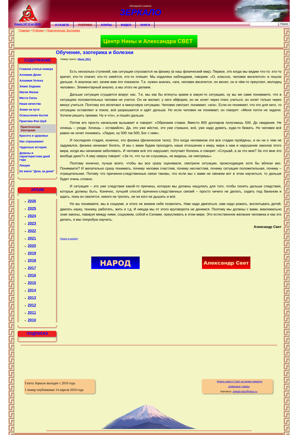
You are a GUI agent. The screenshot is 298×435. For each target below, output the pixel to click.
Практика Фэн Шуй (32, 121)
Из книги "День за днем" (36, 171)
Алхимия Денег (30, 74)
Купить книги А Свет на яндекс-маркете (239, 381)
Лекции (24, 165)
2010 (32, 320)
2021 (32, 238)
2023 (32, 223)
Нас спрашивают (31, 141)
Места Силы (28, 98)
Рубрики (85, 25)
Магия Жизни (28, 92)
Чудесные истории (33, 147)
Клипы (106, 25)
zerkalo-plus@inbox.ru (245, 391)
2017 (32, 268)
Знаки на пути (29, 109)
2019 (32, 253)
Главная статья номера (36, 69)
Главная (24, 30)
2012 (32, 305)
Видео (126, 25)
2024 (32, 216)
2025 (32, 208)
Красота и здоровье (33, 135)
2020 (32, 246)
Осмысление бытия (33, 115)
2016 (32, 275)
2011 (32, 313)
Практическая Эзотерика (63, 30)
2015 (32, 283)
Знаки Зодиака (30, 86)
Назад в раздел (69, 238)
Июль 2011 (84, 59)
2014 (32, 290)
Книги (145, 25)
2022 (32, 231)
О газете (62, 25)
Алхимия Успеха (31, 80)
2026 (32, 201)
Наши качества (30, 103)
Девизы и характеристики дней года (34, 156)
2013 (32, 298)
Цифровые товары (239, 386)
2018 (32, 260)
